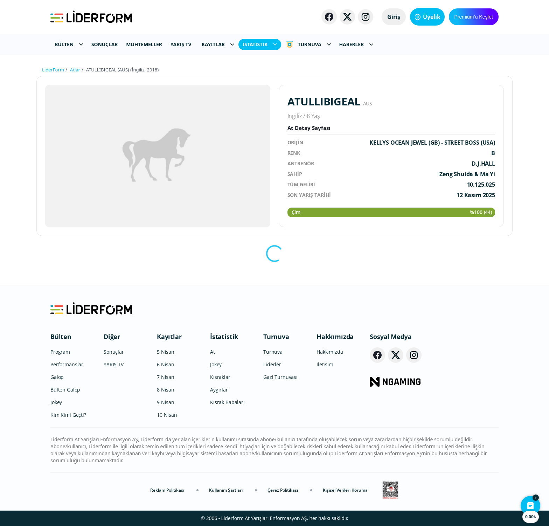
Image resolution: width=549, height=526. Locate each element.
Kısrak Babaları (227, 402)
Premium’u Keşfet (473, 17)
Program (60, 351)
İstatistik (224, 336)
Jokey (56, 402)
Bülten (60, 336)
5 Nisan (165, 351)
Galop (57, 377)
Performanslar (66, 364)
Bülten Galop (65, 389)
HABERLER (356, 44)
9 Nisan (165, 402)
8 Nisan (165, 389)
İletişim (325, 364)
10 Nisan (167, 414)
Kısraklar (220, 377)
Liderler (272, 364)
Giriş (393, 17)
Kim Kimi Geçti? (68, 414)
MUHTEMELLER (144, 44)
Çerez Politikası (282, 490)
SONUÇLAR (104, 44)
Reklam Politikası (167, 490)
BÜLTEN (69, 44)
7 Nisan (165, 377)
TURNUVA (308, 44)
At (212, 351)
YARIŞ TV (181, 44)
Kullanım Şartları (226, 490)
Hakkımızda (335, 336)
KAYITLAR (218, 44)
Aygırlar (219, 389)
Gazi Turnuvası (280, 377)
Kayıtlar (169, 336)
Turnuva (276, 336)
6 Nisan (165, 364)
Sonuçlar (114, 351)
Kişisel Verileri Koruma (345, 490)
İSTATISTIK (260, 44)
